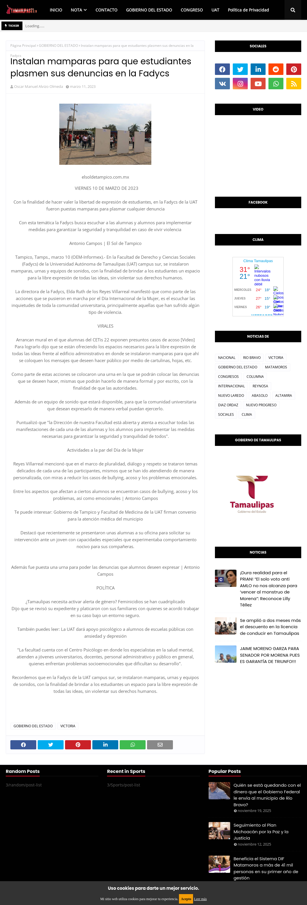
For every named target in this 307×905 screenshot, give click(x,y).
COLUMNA (255, 376)
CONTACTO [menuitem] (106, 10)
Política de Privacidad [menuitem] (248, 10)
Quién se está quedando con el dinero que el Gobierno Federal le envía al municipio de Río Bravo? (267, 795)
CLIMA (247, 414)
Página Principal (23, 45)
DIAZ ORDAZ (228, 405)
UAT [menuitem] (215, 10)
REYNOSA (260, 386)
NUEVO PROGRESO (261, 405)
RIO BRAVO (252, 357)
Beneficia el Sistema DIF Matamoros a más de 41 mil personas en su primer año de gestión (266, 868)
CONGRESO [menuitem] (192, 10)
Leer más (200, 899)
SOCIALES (226, 414)
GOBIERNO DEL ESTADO (58, 45)
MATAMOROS (276, 367)
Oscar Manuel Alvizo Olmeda (38, 86)
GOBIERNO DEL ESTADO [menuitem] (149, 10)
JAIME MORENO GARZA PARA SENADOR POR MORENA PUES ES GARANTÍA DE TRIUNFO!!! (270, 654)
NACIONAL (226, 357)
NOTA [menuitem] (76, 10)
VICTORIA (67, 726)
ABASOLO (260, 395)
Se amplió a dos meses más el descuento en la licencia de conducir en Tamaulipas (270, 626)
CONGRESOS (228, 376)
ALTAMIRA (283, 395)
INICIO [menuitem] (56, 10)
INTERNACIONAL (231, 386)
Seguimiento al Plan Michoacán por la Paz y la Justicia (261, 831)
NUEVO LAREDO (231, 395)
